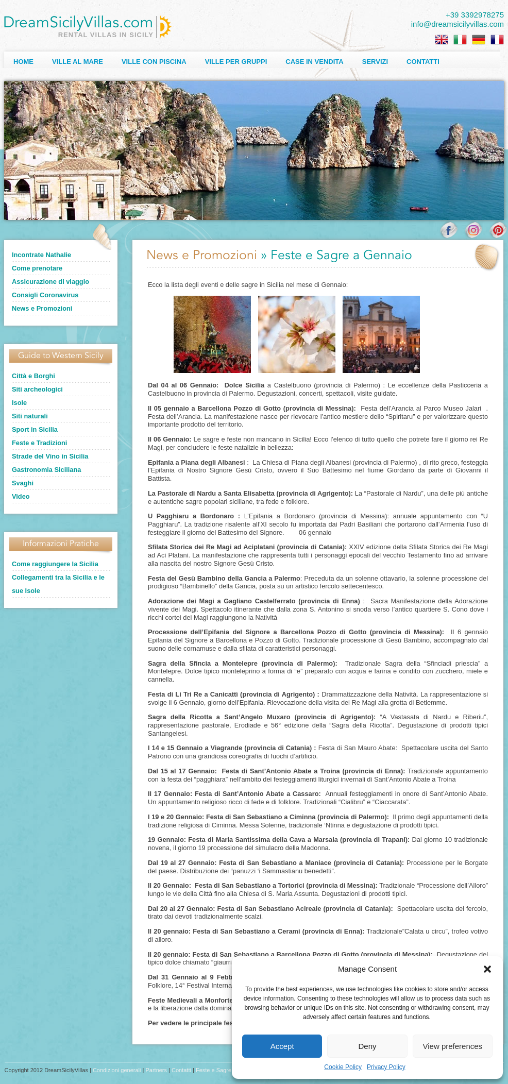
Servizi (375, 61)
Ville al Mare (77, 61)
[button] (487, 969)
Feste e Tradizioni (39, 443)
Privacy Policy (386, 1067)
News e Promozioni (42, 308)
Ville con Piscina (154, 61)
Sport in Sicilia (35, 429)
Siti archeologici (37, 389)
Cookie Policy (343, 1067)
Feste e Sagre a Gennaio (227, 1070)
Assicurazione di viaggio (50, 281)
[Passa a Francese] (497, 40)
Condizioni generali (117, 1070)
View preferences (453, 1046)
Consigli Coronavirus (45, 295)
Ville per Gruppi (236, 61)
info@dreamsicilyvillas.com (457, 24)
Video (21, 496)
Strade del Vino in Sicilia (50, 456)
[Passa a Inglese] (441, 40)
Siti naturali (30, 416)
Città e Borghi (33, 376)
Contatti (423, 61)
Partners (156, 1070)
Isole (19, 402)
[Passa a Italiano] (460, 40)
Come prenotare (37, 268)
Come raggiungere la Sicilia (55, 564)
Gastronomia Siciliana (46, 469)
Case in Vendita (314, 61)
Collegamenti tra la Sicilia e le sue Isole (58, 584)
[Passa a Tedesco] (478, 40)
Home (23, 61)
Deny (367, 1046)
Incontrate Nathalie (41, 255)
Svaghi (22, 483)
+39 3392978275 (475, 14)
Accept (282, 1046)
